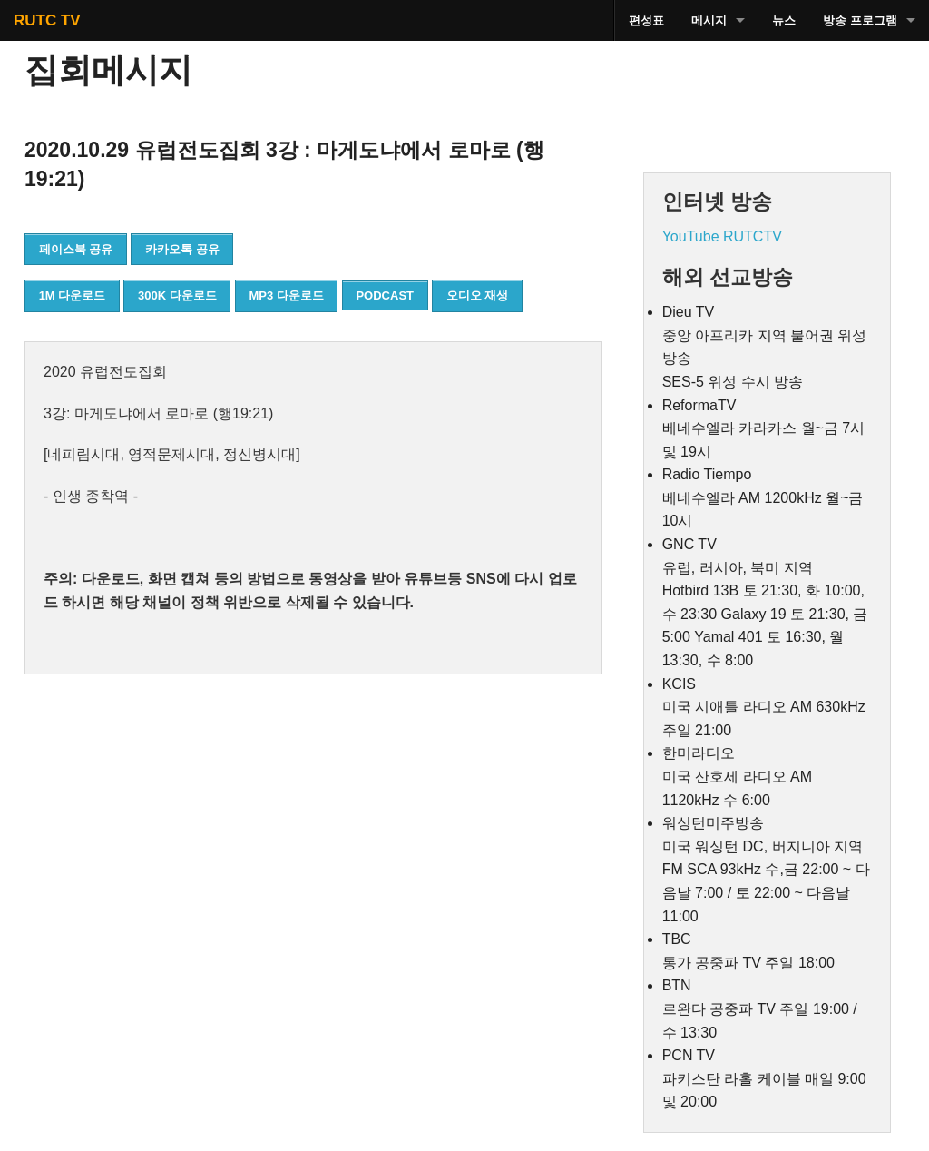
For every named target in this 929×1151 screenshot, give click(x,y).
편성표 (646, 20)
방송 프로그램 (860, 20)
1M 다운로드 (72, 295)
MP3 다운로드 (286, 295)
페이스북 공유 (76, 249)
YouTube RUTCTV (722, 236)
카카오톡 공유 (182, 249)
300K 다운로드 (177, 295)
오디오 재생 (477, 295)
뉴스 (784, 20)
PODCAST (385, 295)
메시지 (709, 20)
